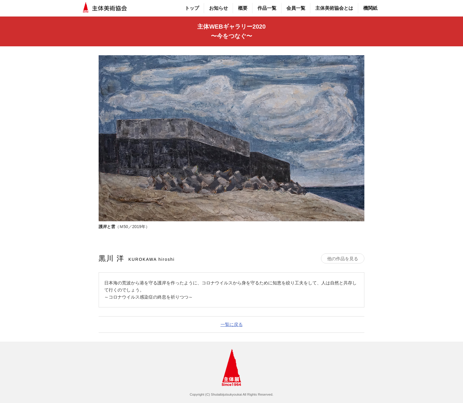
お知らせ (218, 8)
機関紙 (370, 8)
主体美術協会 (105, 8)
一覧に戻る (232, 324)
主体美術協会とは (334, 8)
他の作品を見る (342, 258)
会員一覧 (295, 8)
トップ (192, 8)
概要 (242, 8)
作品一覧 (266, 8)
